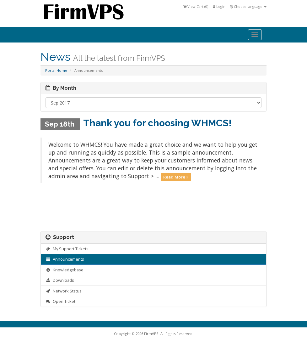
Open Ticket (60, 301)
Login (219, 6)
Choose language (248, 6)
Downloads (60, 280)
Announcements (65, 259)
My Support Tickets (67, 249)
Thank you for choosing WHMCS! (157, 122)
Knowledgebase (64, 270)
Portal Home (56, 70)
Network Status (64, 291)
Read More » (176, 176)
